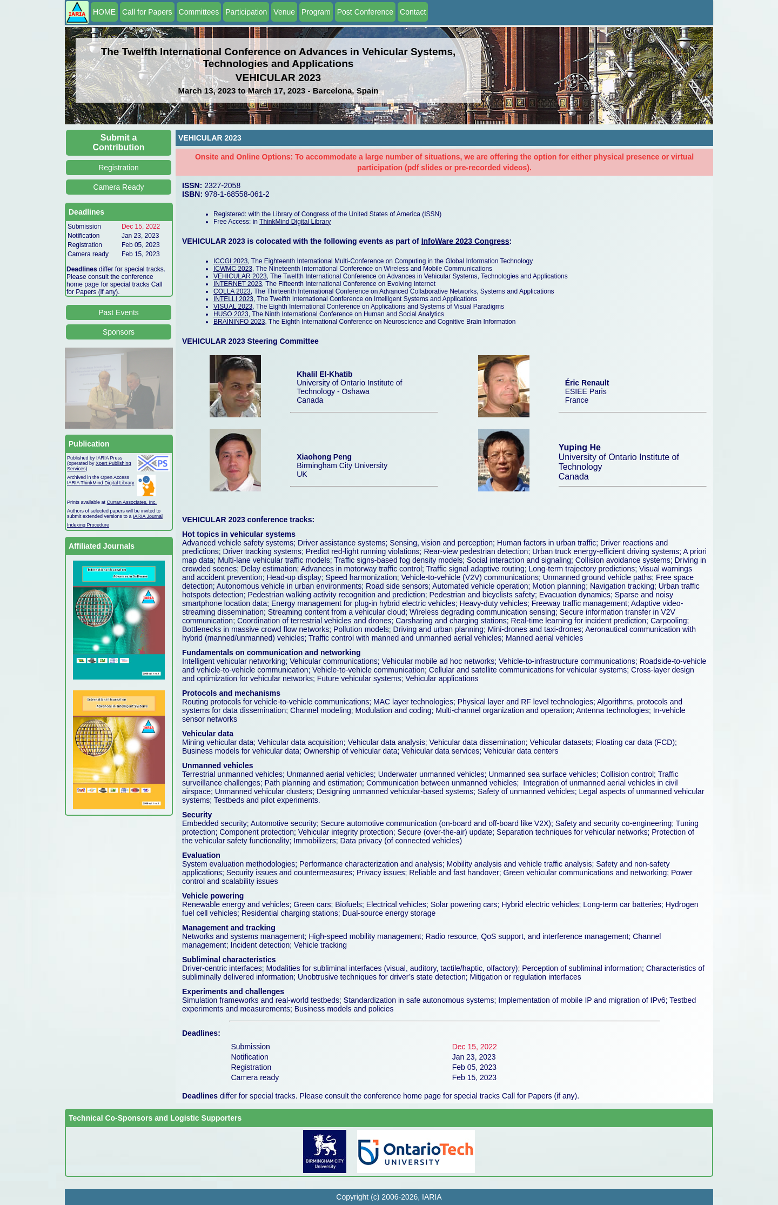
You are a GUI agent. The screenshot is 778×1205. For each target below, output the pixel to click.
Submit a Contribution (119, 142)
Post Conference (365, 12)
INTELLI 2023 (233, 299)
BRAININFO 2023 (239, 321)
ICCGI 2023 (230, 261)
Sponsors (119, 332)
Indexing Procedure (88, 525)
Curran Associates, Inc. (132, 502)
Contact (413, 12)
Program (316, 12)
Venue (284, 12)
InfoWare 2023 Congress (465, 241)
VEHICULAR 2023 (240, 276)
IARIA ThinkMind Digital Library (100, 482)
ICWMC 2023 (232, 268)
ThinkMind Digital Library (295, 221)
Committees (199, 12)
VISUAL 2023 (232, 306)
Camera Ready (118, 187)
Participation (246, 12)
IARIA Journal (148, 516)
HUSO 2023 (231, 314)
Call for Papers (147, 12)
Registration (118, 167)
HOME (104, 12)
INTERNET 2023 (237, 284)
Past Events (118, 312)
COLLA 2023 (232, 291)
